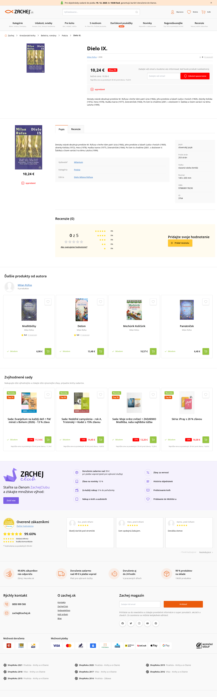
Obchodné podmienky (14, 688)
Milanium (78, 163)
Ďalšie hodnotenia (25, 516)
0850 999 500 (19, 594)
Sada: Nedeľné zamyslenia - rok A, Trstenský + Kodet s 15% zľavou (82, 416)
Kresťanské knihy (27, 36)
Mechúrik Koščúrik (134, 326)
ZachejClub (63, 597)
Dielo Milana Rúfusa (83, 178)
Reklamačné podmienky (38, 688)
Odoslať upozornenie (196, 76)
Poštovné (81, 688)
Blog (60, 609)
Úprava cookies (95, 688)
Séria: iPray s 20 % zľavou (187, 414)
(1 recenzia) (85, 335)
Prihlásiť (183, 594)
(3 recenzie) (32, 335)
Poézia (65, 36)
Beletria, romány (48, 36)
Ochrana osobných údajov (63, 688)
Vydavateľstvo (64, 601)
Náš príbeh (63, 605)
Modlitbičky (29, 326)
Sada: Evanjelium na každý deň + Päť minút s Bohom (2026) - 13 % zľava (29, 416)
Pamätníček (187, 326)
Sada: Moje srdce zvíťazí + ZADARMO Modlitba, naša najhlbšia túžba (134, 416)
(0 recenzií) (208, 57)
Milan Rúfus (92, 57)
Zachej (11, 36)
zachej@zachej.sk (21, 603)
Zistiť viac (11, 491)
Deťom (82, 326)
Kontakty (62, 592)
